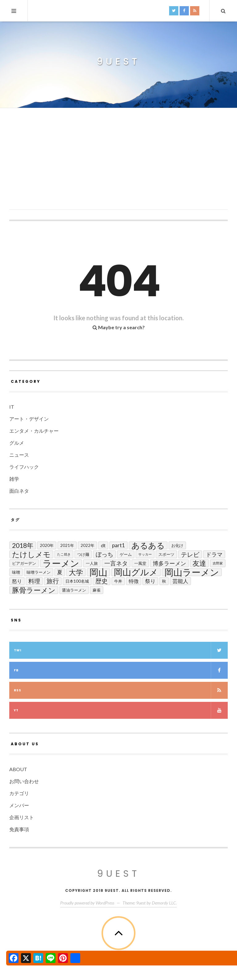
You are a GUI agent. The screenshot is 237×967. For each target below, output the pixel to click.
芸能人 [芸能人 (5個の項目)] (180, 581)
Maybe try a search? (119, 327)
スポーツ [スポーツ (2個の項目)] (166, 554)
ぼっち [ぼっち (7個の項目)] (104, 554)
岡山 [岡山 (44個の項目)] (98, 572)
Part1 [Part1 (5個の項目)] (118, 545)
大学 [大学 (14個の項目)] (76, 572)
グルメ (16, 443)
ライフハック (24, 467)
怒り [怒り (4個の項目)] (17, 581)
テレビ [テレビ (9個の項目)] (190, 554)
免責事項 (19, 829)
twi (121, 650)
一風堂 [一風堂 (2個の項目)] (140, 563)
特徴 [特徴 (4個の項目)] (134, 581)
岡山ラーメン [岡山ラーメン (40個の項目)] (191, 572)
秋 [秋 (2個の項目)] (164, 581)
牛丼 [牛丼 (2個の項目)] (118, 581)
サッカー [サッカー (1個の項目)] (145, 554)
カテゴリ (19, 793)
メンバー (19, 805)
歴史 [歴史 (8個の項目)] (101, 581)
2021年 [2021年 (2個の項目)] (67, 545)
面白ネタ (19, 491)
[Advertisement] (118, 166)
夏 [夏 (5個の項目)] (59, 572)
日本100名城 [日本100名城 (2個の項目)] (77, 581)
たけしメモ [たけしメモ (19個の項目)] (31, 554)
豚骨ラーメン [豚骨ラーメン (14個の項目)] (34, 590)
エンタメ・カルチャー (34, 431)
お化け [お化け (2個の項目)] (177, 545)
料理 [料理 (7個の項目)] (34, 581)
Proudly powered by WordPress (87, 902)
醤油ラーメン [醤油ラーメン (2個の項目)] (74, 590)
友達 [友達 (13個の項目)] (199, 563)
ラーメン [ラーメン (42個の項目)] (61, 563)
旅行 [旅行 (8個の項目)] (53, 581)
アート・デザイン (29, 419)
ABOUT (18, 769)
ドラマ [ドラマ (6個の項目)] (214, 554)
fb (121, 670)
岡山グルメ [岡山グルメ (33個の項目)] (136, 572)
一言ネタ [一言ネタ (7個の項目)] (116, 563)
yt (121, 710)
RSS (121, 690)
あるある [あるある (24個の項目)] (148, 545)
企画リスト (21, 817)
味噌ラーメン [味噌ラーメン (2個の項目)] (39, 572)
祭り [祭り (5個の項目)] (150, 581)
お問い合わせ (24, 781)
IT (11, 407)
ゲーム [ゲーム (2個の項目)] (126, 554)
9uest (118, 62)
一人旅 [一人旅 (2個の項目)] (92, 563)
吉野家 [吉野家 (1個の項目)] (218, 563)
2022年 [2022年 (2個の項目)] (87, 545)
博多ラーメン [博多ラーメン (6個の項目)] (169, 563)
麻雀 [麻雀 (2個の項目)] (97, 590)
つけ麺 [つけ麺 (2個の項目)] (83, 554)
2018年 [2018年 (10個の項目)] (22, 545)
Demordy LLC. (164, 902)
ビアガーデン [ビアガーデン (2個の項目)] (24, 563)
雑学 (14, 479)
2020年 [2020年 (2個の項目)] (47, 545)
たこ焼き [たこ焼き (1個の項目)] (64, 554)
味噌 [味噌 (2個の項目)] (16, 572)
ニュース (19, 455)
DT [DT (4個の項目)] (103, 545)
